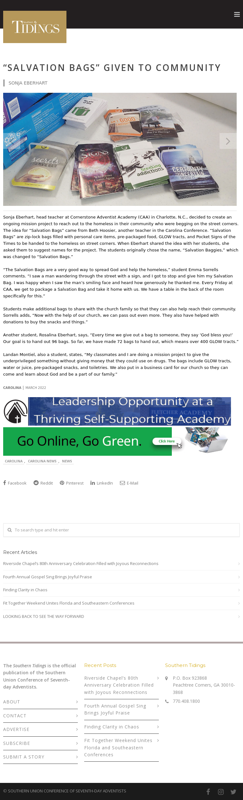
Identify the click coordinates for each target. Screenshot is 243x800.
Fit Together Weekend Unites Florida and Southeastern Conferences (68, 603)
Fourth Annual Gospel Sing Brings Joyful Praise (47, 577)
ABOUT (11, 702)
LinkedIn (101, 483)
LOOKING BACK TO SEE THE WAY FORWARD (43, 616)
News (67, 461)
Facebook (15, 483)
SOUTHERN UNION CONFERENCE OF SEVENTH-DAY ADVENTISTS (67, 791)
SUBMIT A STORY (23, 757)
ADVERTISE (16, 729)
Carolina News (42, 461)
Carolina (13, 461)
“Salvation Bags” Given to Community (112, 67)
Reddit (43, 483)
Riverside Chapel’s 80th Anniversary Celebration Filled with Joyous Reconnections (81, 563)
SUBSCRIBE (16, 743)
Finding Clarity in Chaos (25, 590)
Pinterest (72, 483)
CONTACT (15, 716)
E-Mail (129, 483)
